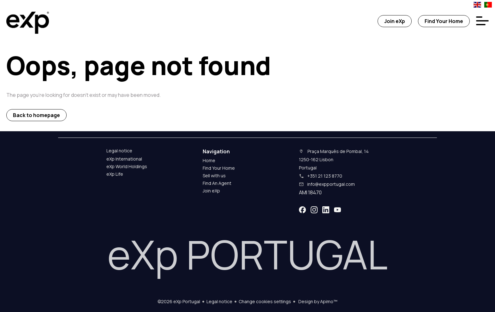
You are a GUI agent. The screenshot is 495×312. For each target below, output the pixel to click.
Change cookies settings (265, 301)
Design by (317, 301)
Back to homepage (36, 115)
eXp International (124, 159)
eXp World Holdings (126, 166)
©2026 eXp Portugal (179, 301)
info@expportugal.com (331, 184)
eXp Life (114, 174)
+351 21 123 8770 (324, 176)
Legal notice (219, 301)
